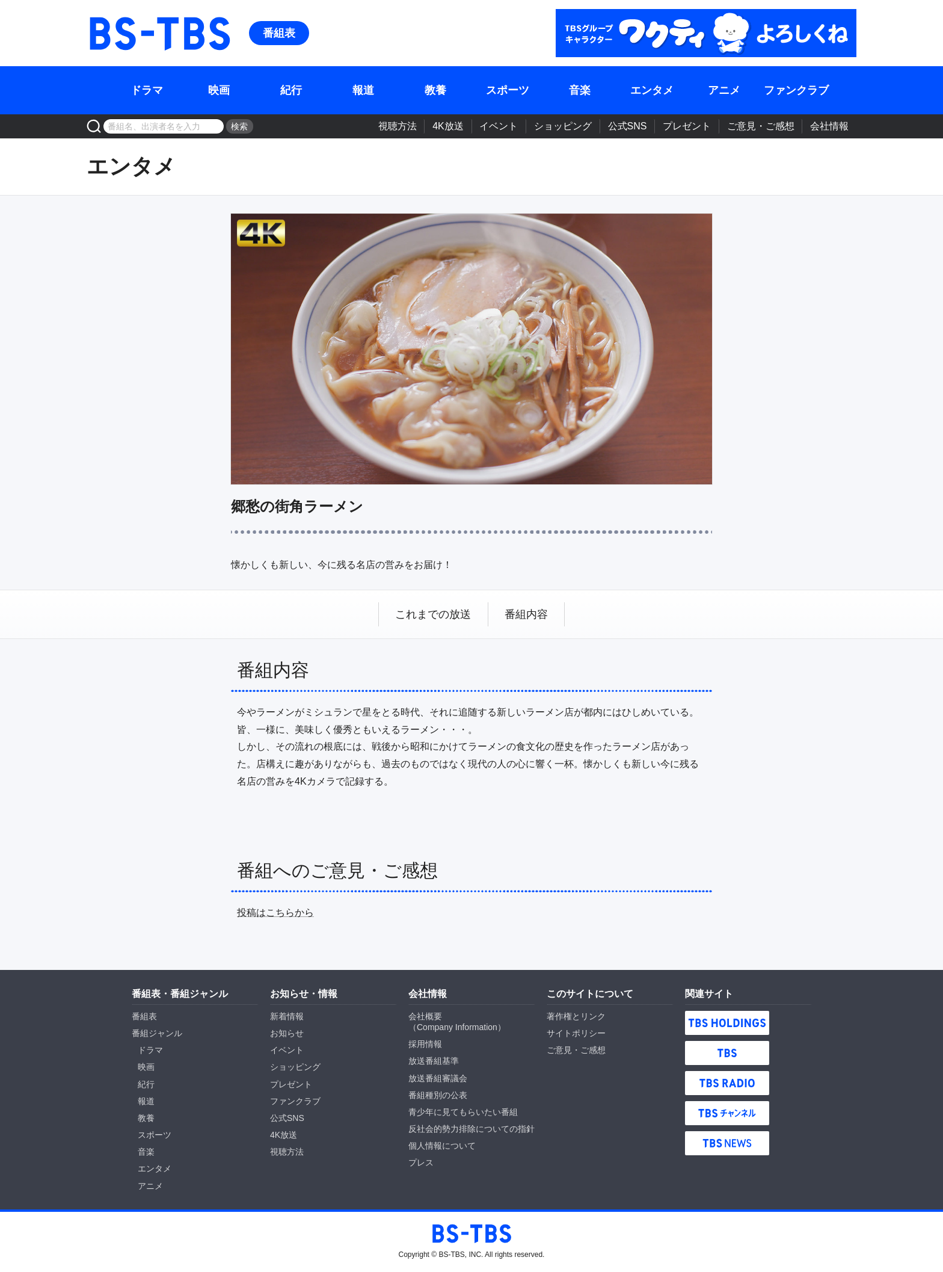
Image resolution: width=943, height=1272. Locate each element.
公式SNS (627, 126)
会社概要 (425, 1016)
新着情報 (287, 1016)
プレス (421, 1162)
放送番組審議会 (437, 1078)
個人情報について (442, 1145)
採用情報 (425, 1044)
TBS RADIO (727, 1083)
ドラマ (147, 90)
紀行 (291, 90)
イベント (498, 126)
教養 (435, 90)
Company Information (457, 1027)
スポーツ (507, 90)
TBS (727, 1053)
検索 (239, 126)
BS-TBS (159, 33)
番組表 (279, 33)
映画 (219, 90)
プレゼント (687, 126)
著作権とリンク (576, 1016)
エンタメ (652, 90)
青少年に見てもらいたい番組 (463, 1112)
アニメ (724, 90)
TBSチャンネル (727, 1113)
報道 (363, 90)
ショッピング (563, 126)
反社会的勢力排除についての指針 (471, 1129)
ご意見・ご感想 (760, 126)
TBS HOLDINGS (727, 1023)
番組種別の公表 (437, 1095)
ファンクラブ (796, 90)
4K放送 (448, 126)
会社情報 (829, 126)
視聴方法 (397, 126)
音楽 (580, 90)
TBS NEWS (727, 1143)
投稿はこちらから (275, 912)
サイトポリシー (576, 1033)
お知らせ (287, 1033)
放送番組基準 (433, 1061)
